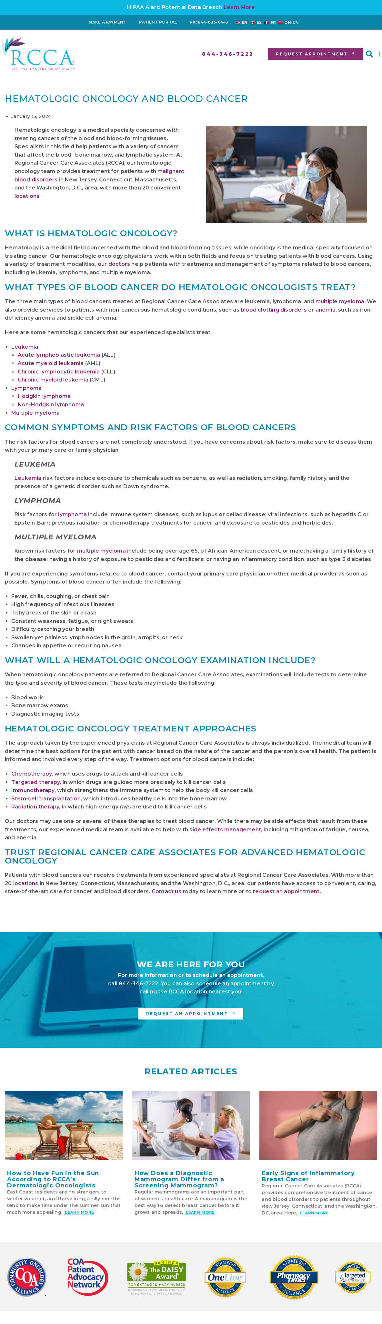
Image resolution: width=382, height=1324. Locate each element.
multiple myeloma (340, 301)
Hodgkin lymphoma (44, 396)
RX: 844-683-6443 (209, 22)
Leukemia (24, 347)
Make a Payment (107, 22)
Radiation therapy (35, 807)
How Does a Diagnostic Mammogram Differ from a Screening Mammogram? (180, 1179)
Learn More (239, 7)
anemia (326, 310)
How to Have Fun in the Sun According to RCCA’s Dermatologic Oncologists (53, 1179)
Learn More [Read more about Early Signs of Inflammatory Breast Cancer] (313, 1213)
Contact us (166, 891)
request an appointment (286, 891)
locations (27, 196)
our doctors (114, 264)
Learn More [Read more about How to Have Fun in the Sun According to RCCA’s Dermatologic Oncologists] (79, 1212)
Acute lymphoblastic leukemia (59, 355)
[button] (369, 54)
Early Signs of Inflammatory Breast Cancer (308, 1176)
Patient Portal (158, 22)
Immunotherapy (33, 790)
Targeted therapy (35, 782)
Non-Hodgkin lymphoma (51, 404)
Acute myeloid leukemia (51, 363)
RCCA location (188, 992)
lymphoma (72, 514)
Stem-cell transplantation (46, 799)
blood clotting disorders (274, 310)
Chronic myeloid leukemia (53, 380)
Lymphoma (26, 388)
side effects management (225, 829)
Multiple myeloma (35, 413)
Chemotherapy (31, 774)
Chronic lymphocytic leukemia (59, 372)
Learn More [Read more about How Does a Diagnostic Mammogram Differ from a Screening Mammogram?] (200, 1212)
